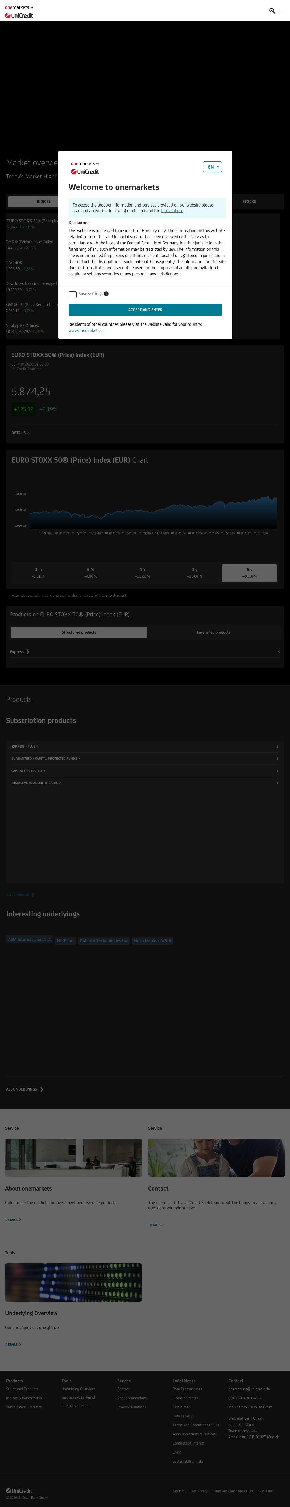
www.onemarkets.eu (87, 330)
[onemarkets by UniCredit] (20, 10)
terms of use (172, 210)
